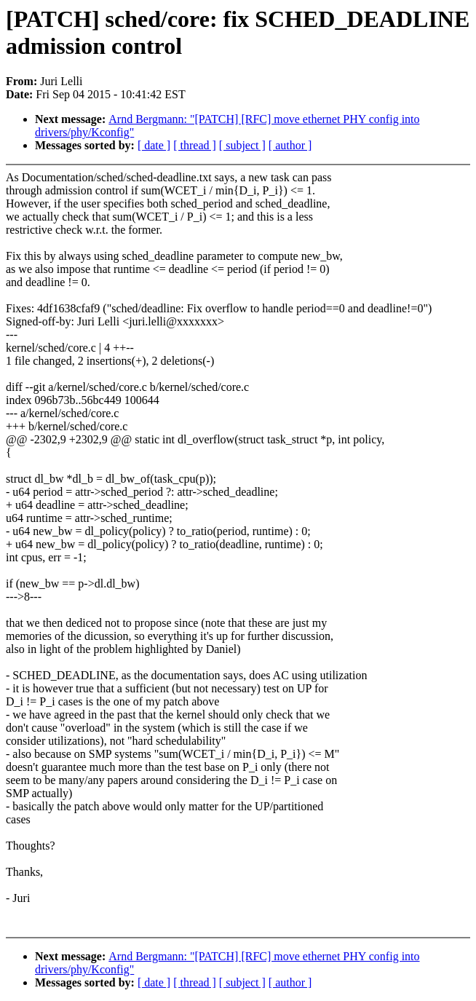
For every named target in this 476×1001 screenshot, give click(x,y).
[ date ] (154, 145)
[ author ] (290, 145)
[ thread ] (194, 145)
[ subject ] (242, 145)
